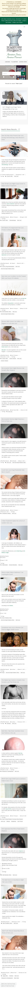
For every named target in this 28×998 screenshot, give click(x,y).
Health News (7, 77)
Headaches (13, 821)
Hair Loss (16, 176)
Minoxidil (4, 349)
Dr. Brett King (19, 551)
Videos (15, 77)
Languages (7, 61)
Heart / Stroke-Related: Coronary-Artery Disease (12, 819)
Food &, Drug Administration (8, 266)
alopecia (21, 851)
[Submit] (23, 73)
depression (4, 254)
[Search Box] (11, 73)
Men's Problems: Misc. (7, 617)
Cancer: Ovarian (4, 360)
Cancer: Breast (13, 358)
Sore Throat (20, 821)
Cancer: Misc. (10, 176)
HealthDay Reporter (7, 863)
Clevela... (11, 605)
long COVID (8, 808)
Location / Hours (23, 61)
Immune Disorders (13, 564)
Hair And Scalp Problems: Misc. (7, 268)
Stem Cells (16, 978)
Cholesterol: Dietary (6, 513)
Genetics (9, 723)
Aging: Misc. (5, 975)
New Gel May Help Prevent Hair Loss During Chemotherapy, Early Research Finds (13, 137)
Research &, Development (7, 771)
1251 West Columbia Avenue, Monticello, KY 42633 (13, 19)
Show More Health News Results (8, 983)
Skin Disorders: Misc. (6, 311)
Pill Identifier (14, 61)
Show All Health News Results (8, 986)
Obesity (8, 821)
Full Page (2, 176)
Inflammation (5, 564)
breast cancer (5, 346)
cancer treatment (10, 203)
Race (3, 672)
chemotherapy (5, 164)
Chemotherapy (13, 220)
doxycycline (10, 303)
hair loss (24, 298)
